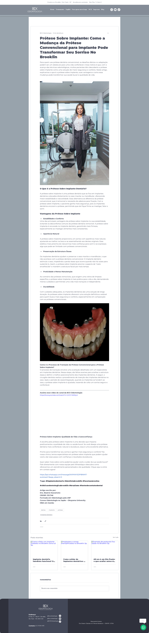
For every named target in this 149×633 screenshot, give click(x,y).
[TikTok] (119, 9)
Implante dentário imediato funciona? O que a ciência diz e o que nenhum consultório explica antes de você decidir (43, 560)
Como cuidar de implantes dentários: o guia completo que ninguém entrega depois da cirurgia (74, 560)
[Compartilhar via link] (45, 521)
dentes (43, 510)
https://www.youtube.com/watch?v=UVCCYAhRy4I (59, 395)
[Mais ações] (108, 33)
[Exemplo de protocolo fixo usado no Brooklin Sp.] (104, 548)
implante (52, 510)
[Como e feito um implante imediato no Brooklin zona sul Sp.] (44, 548)
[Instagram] (111, 9)
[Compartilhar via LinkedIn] (41, 521)
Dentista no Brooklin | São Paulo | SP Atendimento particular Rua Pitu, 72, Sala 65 (74, 2)
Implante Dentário (46, 515)
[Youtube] (115, 9)
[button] (68, 10)
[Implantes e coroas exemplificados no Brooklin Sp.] (74, 548)
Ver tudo (115, 537)
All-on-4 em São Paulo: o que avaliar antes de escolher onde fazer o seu (104, 560)
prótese (60, 510)
